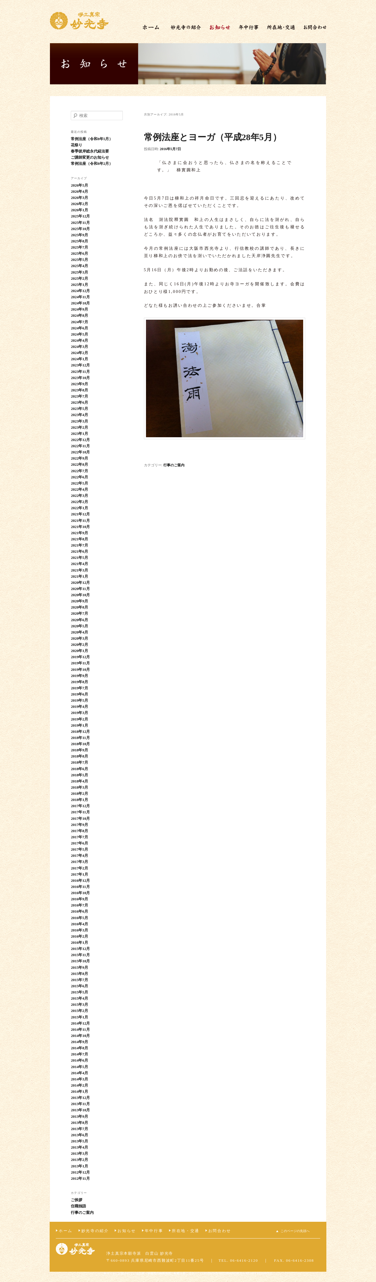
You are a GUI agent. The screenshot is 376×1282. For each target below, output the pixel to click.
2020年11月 (80, 588)
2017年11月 (80, 812)
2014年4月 (79, 1073)
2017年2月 (79, 868)
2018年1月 (79, 799)
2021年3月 (79, 570)
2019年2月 (79, 719)
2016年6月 (79, 911)
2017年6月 (79, 843)
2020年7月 (79, 613)
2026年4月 (79, 191)
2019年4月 (79, 706)
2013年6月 (79, 1135)
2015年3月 (79, 1004)
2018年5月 (79, 775)
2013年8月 (79, 1122)
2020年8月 (79, 607)
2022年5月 (79, 483)
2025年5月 (79, 259)
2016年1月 (79, 942)
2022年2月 (79, 502)
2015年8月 (79, 973)
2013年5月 (79, 1141)
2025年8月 (79, 241)
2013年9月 (79, 1116)
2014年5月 (79, 1067)
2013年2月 (79, 1159)
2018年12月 (80, 731)
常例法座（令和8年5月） (92, 139)
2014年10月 (80, 1035)
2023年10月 (80, 378)
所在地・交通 (185, 1231)
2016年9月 (79, 899)
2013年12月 (80, 1097)
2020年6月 (79, 620)
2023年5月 (79, 408)
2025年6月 (79, 253)
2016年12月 (80, 880)
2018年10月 (80, 744)
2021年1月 (79, 576)
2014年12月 (80, 1023)
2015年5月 (79, 992)
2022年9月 (79, 458)
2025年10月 (80, 229)
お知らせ (127, 1231)
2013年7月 (79, 1129)
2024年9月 (79, 309)
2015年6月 (79, 986)
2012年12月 (80, 1172)
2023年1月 (79, 433)
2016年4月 (79, 924)
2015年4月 (79, 998)
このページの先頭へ (295, 1231)
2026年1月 (79, 210)
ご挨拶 (76, 1200)
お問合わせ (219, 1231)
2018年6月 (79, 769)
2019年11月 (80, 663)
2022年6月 (79, 477)
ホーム (66, 1231)
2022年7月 (79, 471)
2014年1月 (79, 1091)
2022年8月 (79, 464)
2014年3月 (79, 1079)
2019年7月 (79, 688)
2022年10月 (80, 452)
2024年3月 (79, 346)
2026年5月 (79, 185)
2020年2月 (79, 644)
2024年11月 (80, 297)
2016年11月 (80, 886)
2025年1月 (79, 284)
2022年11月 (80, 446)
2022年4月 (79, 489)
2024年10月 (80, 303)
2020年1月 (79, 650)
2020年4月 (79, 632)
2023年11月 (80, 371)
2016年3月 (79, 930)
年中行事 (154, 1231)
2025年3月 (79, 272)
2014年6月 (79, 1060)
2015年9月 (79, 967)
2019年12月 (80, 657)
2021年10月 (80, 526)
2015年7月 (79, 980)
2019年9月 (79, 675)
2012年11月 (80, 1178)
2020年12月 (80, 582)
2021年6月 (79, 551)
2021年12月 (80, 514)
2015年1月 (79, 1017)
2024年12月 (80, 291)
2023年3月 (79, 421)
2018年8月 (79, 756)
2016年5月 (79, 918)
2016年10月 (80, 893)
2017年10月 (80, 818)
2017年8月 (79, 831)
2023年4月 (79, 415)
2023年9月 (79, 384)
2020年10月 (80, 595)
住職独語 (78, 1206)
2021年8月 (79, 539)
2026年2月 (79, 204)
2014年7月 (79, 1054)
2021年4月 (79, 564)
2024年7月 (79, 322)
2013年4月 (79, 1147)
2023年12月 (80, 365)
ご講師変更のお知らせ (90, 157)
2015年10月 (80, 961)
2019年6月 (79, 694)
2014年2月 (79, 1085)
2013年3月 (79, 1153)
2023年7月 (79, 396)
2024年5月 (79, 334)
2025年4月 (79, 266)
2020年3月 (79, 638)
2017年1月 (79, 874)
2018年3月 (79, 787)
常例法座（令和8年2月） (92, 163)
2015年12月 (80, 948)
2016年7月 (79, 905)
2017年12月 (80, 806)
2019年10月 (80, 669)
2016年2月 (79, 936)
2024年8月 (79, 315)
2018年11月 (80, 737)
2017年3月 (79, 861)
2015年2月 (79, 1010)
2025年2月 (79, 278)
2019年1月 (79, 725)
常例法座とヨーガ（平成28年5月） (212, 137)
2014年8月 (79, 1048)
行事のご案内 (173, 465)
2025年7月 (79, 247)
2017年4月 (79, 855)
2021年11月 (80, 520)
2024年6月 (79, 328)
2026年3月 (79, 197)
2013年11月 (80, 1104)
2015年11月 (80, 955)
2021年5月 (79, 557)
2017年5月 (79, 849)
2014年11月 (80, 1029)
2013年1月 (79, 1166)
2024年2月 (79, 353)
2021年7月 (79, 545)
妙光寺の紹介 (95, 1231)
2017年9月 (79, 824)
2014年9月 (79, 1042)
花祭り (76, 145)
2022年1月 (79, 508)
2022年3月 (79, 495)
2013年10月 (80, 1110)
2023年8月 (79, 390)
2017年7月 (79, 837)
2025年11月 (80, 222)
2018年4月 (79, 781)
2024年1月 (79, 359)
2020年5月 (79, 626)
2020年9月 (79, 601)
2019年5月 (79, 700)
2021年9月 (79, 533)
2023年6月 (79, 402)
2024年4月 (79, 340)
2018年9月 (79, 750)
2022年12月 (80, 440)
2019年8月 (79, 682)
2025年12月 (80, 216)
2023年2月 (79, 427)
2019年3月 (79, 712)
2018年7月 (79, 762)
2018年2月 (79, 793)
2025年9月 (79, 235)
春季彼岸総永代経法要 (90, 151)
